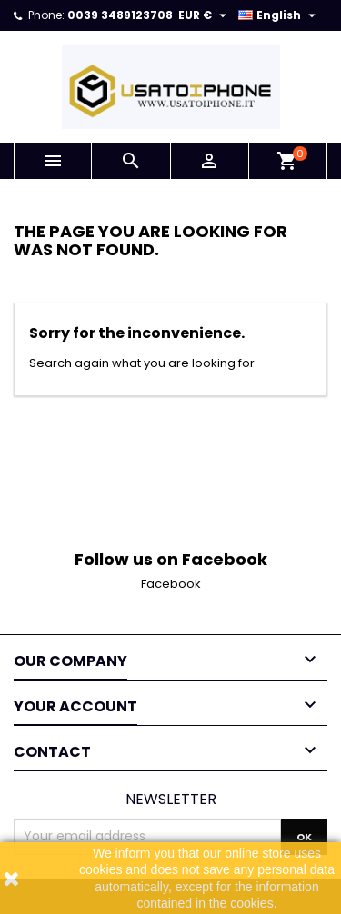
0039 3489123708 (120, 15)
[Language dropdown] (279, 15)
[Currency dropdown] (204, 15)
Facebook (171, 583)
